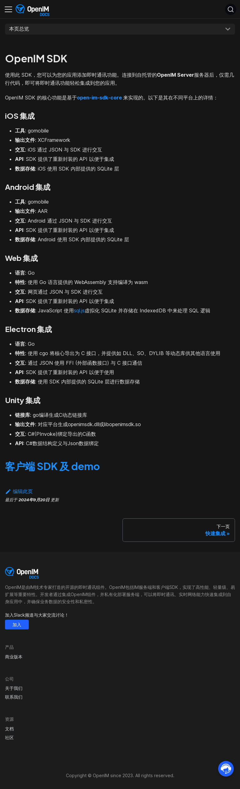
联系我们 (13, 697)
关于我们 (13, 688)
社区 (9, 737)
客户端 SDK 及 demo (52, 466)
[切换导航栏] (8, 9)
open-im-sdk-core (99, 97)
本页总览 (19, 29)
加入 (16, 624)
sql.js (79, 310)
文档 (9, 728)
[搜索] (230, 9)
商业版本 (13, 656)
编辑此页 (19, 491)
